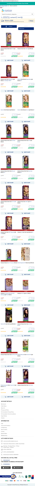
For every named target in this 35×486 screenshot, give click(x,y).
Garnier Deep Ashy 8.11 (25, 80)
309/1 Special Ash (8, 233)
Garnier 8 (8, 109)
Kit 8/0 (25, 232)
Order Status (3, 406)
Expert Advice (4, 415)
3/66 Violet (25, 385)
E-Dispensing (4, 427)
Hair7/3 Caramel (9, 262)
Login (11, 17)
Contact (2, 431)
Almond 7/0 (8, 172)
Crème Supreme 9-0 (26, 262)
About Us (3, 408)
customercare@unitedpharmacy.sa (10, 0)
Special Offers (4, 433)
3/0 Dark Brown (25, 324)
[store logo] (7, 10)
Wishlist (19, 17)
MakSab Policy (4, 435)
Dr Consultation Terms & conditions (8, 413)
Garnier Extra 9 (26, 109)
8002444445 (6, 460)
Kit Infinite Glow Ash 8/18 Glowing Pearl (7, 294)
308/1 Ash (25, 202)
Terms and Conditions (5, 425)
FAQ (2, 423)
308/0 (25, 48)
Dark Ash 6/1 (25, 172)
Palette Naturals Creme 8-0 (25, 355)
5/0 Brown (25, 141)
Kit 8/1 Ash (24, 293)
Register (14, 17)
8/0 (8, 49)
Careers (6, 5)
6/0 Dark (8, 141)
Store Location (4, 429)
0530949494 (6, 464)
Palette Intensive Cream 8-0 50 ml (8, 386)
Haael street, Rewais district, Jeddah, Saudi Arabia (13, 443)
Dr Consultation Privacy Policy (7, 411)
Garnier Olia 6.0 (8, 323)
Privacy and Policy (5, 410)
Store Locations (13, 5)
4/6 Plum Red (9, 354)
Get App (2, 5)
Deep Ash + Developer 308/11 (8, 80)
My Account (3, 404)
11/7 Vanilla (8, 202)
